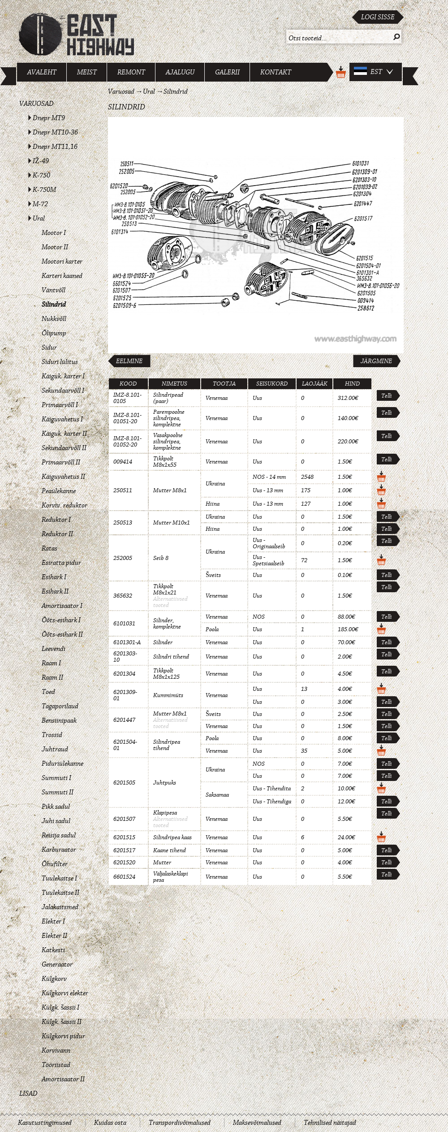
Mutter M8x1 (170, 490)
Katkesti (53, 950)
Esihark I (54, 577)
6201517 (124, 850)
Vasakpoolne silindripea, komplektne (168, 441)
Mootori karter (62, 261)
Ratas (49, 548)
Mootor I (54, 233)
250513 (122, 522)
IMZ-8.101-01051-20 (127, 418)
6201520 (124, 862)
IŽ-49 (41, 161)
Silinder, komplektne (167, 623)
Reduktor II (57, 534)
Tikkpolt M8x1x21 (165, 589)
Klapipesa (165, 812)
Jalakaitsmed (60, 907)
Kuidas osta (110, 1123)
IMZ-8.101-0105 (127, 398)
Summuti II (57, 792)
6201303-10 (125, 657)
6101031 (124, 623)
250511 (122, 490)
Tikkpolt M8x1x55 (165, 461)
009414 (122, 461)
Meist (87, 72)
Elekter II (54, 936)
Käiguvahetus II (63, 477)
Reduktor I (56, 520)
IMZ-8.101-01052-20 (127, 441)
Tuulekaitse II (60, 893)
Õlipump (54, 333)
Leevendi (53, 649)
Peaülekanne (59, 491)
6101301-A (127, 642)
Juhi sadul (56, 821)
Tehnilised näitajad (330, 1123)
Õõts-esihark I (61, 620)
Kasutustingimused (45, 1123)
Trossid (52, 735)
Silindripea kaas (172, 837)
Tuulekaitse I (59, 878)
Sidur (49, 347)
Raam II (52, 677)
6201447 (124, 720)
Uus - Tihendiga (272, 801)
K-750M (44, 190)
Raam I (51, 663)
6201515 (124, 837)
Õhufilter (55, 864)
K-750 (41, 175)
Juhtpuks (164, 782)
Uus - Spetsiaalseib (268, 560)
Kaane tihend (169, 850)
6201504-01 (125, 745)
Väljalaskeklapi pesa (170, 877)
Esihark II (55, 591)
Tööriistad (56, 1065)
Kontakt (275, 72)
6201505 (124, 782)
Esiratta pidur (61, 563)
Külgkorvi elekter (65, 993)
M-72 (40, 204)
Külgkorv (54, 979)
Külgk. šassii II (62, 1022)
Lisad (28, 1093)
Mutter (162, 862)
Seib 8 (160, 558)
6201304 (124, 673)
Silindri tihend (171, 656)
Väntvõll (53, 290)
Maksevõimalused (257, 1123)
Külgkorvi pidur (63, 1036)
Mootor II (55, 247)
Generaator (57, 964)
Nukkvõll (54, 319)
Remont (131, 72)
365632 (122, 595)
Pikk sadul (56, 806)
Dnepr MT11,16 (55, 147)
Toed (48, 692)
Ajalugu (180, 72)
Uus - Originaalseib (269, 543)
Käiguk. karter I (63, 376)
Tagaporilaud (60, 706)
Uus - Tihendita (272, 788)
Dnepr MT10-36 (55, 132)
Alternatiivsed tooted (170, 602)
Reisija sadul (59, 835)
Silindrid (54, 304)
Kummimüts (168, 695)
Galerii (227, 72)
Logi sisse (378, 17)
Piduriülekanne (62, 763)
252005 (122, 558)
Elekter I (53, 921)
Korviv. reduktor (64, 505)
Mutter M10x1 (171, 522)
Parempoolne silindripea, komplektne (169, 418)
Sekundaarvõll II (64, 448)
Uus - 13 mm (268, 490)
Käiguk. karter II (64, 433)
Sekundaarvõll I (63, 390)
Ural (39, 218)
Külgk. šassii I (60, 1007)
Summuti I (56, 778)
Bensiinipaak (59, 720)
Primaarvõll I (60, 405)
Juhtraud (55, 749)
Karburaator (59, 850)
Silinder (162, 642)
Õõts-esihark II (62, 634)
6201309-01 (125, 695)
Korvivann (56, 1050)
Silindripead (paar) (168, 398)
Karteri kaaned (62, 276)
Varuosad (36, 104)
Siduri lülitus (60, 362)
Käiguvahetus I (62, 419)
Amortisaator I (62, 606)
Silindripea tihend (166, 745)
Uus (257, 398)
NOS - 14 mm (269, 477)
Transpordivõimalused (180, 1123)
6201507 (124, 819)
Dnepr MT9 (49, 118)
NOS (259, 616)
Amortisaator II (63, 1079)
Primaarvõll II (61, 462)
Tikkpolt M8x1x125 (166, 674)
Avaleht (41, 72)
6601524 (124, 876)
